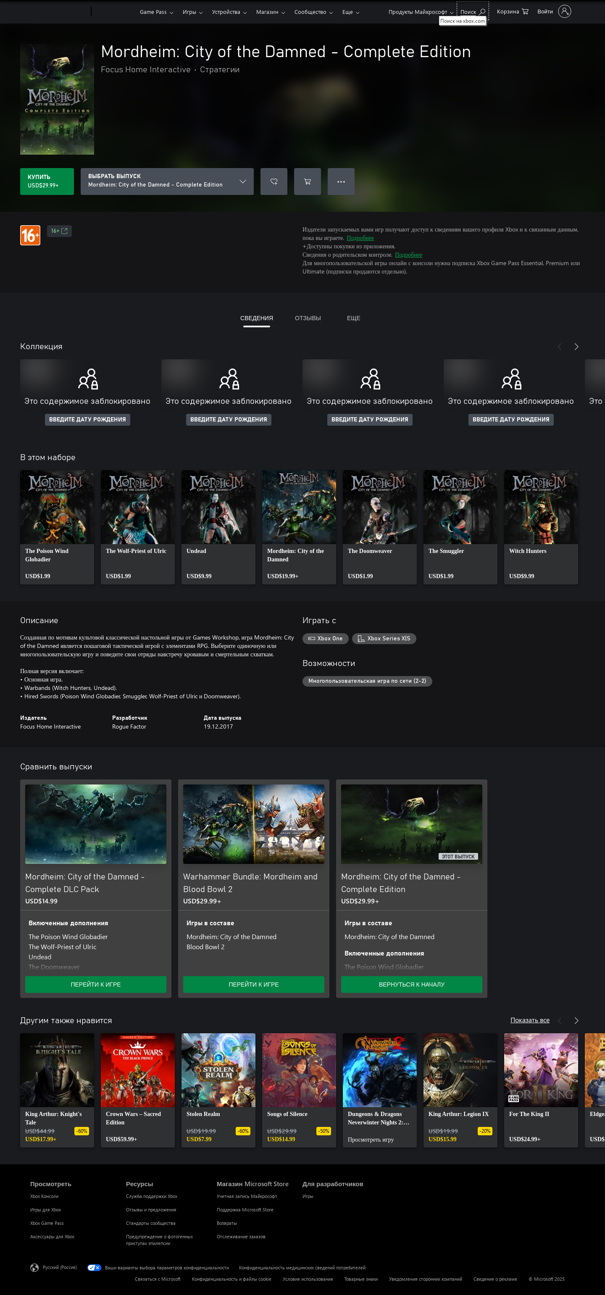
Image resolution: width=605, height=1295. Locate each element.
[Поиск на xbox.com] (473, 10)
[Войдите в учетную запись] (554, 11)
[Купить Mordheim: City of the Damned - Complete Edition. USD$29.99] (47, 181)
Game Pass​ (153, 11)
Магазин (267, 11)
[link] (57, 527)
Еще (347, 11)
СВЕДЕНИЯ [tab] (256, 318)
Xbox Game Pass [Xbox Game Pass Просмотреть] (47, 1223)
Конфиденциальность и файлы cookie (231, 1279)
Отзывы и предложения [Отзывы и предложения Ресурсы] (151, 1209)
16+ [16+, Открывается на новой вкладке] (59, 231)
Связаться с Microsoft (158, 1279)
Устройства (226, 11)
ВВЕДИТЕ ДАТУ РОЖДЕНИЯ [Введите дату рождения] (87, 420)
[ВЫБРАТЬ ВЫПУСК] (167, 181)
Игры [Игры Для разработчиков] (307, 1196)
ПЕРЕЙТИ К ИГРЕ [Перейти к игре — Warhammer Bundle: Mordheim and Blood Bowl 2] (254, 984)
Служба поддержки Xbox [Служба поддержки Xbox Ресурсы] (151, 1196)
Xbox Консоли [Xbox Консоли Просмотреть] (44, 1196)
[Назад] (559, 347)
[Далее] (576, 347)
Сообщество (310, 11)
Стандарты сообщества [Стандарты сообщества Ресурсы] (151, 1223)
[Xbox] (114, 11)
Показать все (530, 1019)
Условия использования (308, 1279)
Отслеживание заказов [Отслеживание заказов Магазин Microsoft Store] (241, 1236)
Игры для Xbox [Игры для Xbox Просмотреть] (45, 1209)
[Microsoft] (59, 11)
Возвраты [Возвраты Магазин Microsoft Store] (227, 1223)
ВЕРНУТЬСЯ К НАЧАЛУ (412, 984)
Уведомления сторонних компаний (425, 1279)
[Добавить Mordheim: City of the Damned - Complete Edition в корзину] (307, 181)
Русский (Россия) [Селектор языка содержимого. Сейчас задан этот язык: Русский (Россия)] (60, 1267)
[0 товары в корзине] (513, 11)
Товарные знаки (361, 1279)
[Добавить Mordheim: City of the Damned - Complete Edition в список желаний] (273, 181)
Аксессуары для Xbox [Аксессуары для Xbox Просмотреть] (52, 1236)
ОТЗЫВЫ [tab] (308, 318)
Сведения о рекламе (495, 1279)
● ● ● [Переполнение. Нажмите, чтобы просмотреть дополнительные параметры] (341, 181)
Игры (189, 11)
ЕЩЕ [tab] (353, 318)
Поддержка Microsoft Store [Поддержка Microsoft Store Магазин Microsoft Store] (245, 1209)
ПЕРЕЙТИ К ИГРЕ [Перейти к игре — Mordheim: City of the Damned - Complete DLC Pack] (96, 984)
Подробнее (360, 238)
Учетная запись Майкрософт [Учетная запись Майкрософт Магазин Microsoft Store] (247, 1196)
